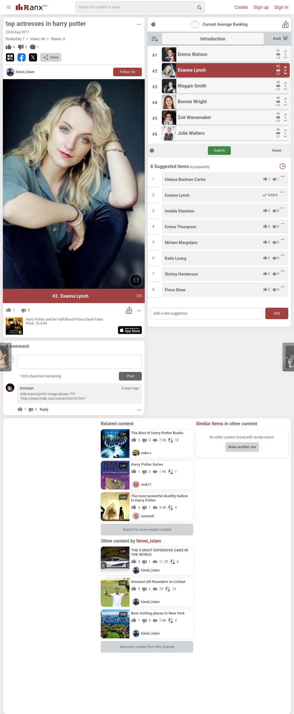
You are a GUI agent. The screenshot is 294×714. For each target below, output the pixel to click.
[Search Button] (199, 7)
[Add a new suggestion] (206, 313)
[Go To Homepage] (31, 6)
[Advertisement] (52, 457)
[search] (140, 7)
